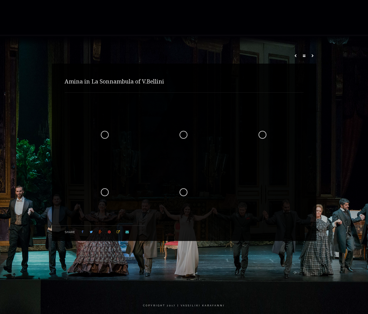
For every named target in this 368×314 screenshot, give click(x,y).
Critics (303, 8)
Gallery (205, 8)
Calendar (279, 8)
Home (157, 8)
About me (180, 8)
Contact (326, 8)
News (256, 8)
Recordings (231, 8)
